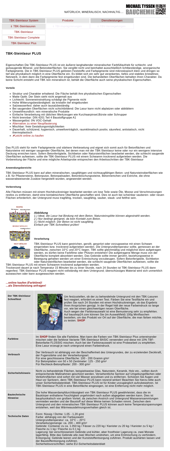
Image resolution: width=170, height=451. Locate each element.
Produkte (68, 20)
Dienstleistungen (112, 20)
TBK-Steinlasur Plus (24, 43)
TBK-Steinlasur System (23, 20)
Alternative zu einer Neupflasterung (34, 123)
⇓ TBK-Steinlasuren (23, 26)
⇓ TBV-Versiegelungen (112, 26)
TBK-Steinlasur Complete (24, 37)
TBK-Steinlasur (23, 32)
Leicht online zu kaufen (28, 135)
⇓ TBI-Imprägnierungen (68, 26)
